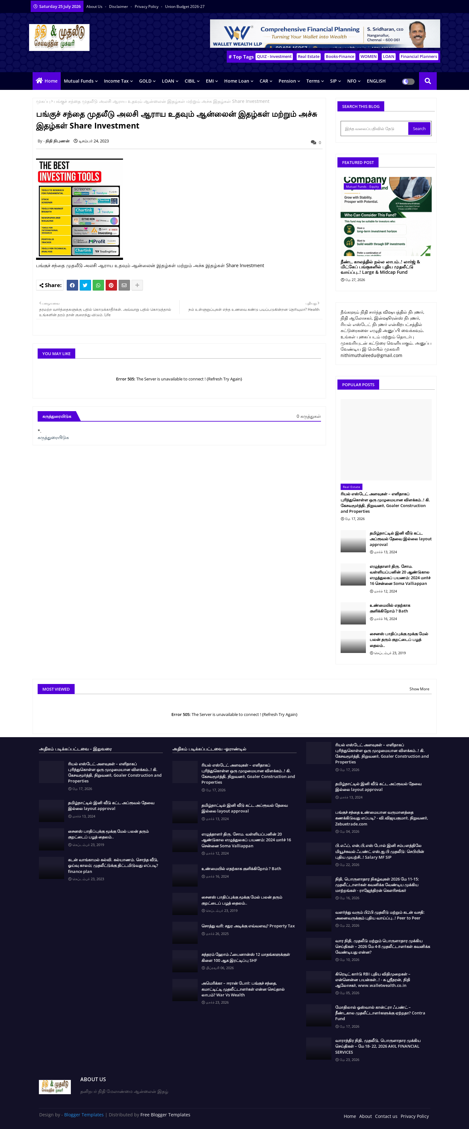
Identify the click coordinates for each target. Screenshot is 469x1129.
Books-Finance (340, 56)
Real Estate (308, 56)
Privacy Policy (147, 6)
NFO (351, 81)
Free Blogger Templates (165, 1115)
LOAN (388, 56)
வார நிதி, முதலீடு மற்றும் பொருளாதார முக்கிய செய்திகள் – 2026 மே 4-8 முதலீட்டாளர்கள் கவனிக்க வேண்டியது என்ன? (382, 946)
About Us (94, 6)
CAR (264, 81)
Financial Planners (419, 56)
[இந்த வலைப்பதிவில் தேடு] (375, 128)
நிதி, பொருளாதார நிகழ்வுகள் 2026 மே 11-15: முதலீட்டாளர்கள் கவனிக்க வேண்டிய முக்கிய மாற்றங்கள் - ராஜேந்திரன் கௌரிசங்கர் (377, 884)
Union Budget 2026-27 (185, 6)
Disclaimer (119, 6)
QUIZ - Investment (274, 56)
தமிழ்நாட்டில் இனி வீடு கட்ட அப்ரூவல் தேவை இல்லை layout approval (401, 538)
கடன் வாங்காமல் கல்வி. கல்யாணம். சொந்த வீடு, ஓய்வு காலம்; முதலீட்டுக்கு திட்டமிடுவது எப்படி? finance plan (113, 865)
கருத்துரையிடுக (53, 437)
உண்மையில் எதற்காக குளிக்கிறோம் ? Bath (390, 608)
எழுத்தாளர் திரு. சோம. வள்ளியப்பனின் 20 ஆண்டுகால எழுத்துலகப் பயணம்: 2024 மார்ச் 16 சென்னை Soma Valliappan (400, 574)
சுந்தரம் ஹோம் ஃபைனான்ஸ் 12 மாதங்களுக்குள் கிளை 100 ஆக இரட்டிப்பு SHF (245, 957)
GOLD (145, 81)
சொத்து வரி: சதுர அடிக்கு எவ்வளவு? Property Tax (248, 926)
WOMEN (369, 56)
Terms (313, 81)
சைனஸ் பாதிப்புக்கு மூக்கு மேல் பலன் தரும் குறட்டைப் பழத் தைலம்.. (399, 639)
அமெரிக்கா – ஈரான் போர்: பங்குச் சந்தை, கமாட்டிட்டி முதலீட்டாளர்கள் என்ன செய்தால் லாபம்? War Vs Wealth (243, 988)
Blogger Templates (84, 1115)
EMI (210, 81)
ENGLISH (376, 81)
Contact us (386, 1116)
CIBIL (190, 81)
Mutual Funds (79, 81)
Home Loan (236, 81)
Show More (419, 689)
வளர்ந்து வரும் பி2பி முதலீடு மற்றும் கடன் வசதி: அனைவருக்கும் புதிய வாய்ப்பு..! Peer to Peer (380, 915)
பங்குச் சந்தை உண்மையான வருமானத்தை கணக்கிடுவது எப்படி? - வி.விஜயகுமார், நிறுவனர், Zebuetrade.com (381, 817)
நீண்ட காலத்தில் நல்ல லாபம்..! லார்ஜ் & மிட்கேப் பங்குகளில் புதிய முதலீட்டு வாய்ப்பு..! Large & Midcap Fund (380, 267)
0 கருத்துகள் (309, 416)
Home (51, 81)
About (365, 1116)
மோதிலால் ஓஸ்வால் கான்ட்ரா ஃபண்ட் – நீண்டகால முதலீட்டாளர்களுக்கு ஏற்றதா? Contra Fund (380, 1012)
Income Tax (116, 81)
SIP (333, 81)
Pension (287, 81)
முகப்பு (43, 101)
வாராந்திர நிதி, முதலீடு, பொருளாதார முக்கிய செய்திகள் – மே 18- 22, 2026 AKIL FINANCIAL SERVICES (378, 1046)
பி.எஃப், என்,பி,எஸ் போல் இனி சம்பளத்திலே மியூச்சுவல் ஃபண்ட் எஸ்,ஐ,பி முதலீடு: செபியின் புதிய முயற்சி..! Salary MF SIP (379, 851)
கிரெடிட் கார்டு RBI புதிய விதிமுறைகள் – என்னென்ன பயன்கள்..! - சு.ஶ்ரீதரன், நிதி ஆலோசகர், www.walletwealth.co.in (372, 979)
